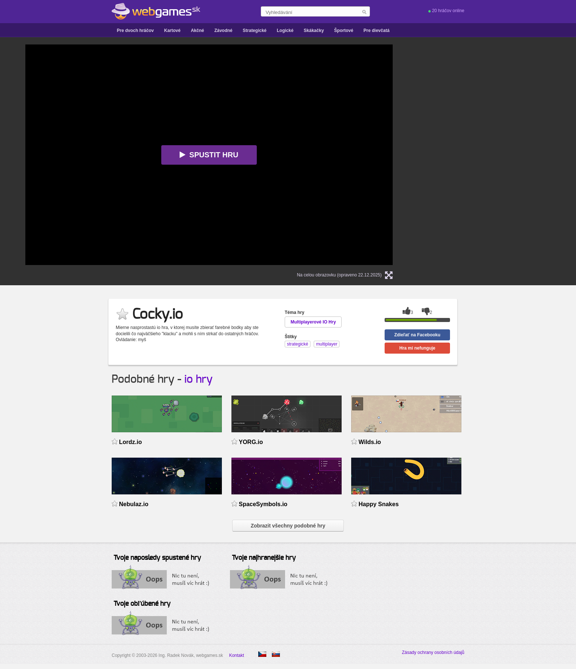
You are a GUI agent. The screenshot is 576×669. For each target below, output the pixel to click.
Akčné (197, 30)
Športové (343, 30)
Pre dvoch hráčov (135, 30)
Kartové (172, 30)
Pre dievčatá (377, 30)
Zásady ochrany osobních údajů (433, 652)
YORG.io (251, 442)
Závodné (223, 30)
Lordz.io (130, 442)
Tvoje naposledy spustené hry (157, 558)
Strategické (255, 30)
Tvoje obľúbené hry (142, 604)
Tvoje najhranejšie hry (264, 558)
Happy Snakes (379, 504)
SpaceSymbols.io (263, 504)
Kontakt (236, 655)
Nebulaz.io (133, 504)
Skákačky (314, 30)
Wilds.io (370, 442)
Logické (285, 30)
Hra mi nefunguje (417, 348)
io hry (198, 379)
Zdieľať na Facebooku (417, 334)
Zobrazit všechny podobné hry (288, 526)
